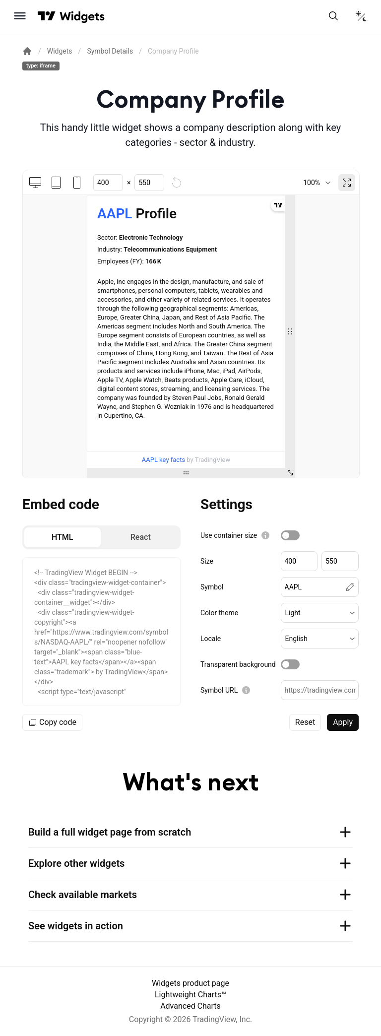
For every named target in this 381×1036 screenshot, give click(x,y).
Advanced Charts (190, 1006)
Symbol (211, 587)
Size (206, 561)
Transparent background (238, 664)
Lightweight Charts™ (190, 994)
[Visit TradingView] (47, 16)
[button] (320, 613)
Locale (210, 639)
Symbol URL (219, 690)
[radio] (62, 537)
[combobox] (316, 182)
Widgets (59, 51)
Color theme (219, 613)
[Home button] (82, 16)
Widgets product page (190, 983)
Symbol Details (110, 51)
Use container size (228, 535)
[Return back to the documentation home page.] (27, 51)
